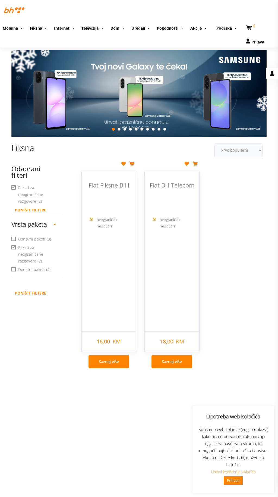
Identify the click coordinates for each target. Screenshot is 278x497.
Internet (64, 27)
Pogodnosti (170, 27)
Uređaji (140, 27)
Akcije (198, 27)
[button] (250, 26)
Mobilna (13, 27)
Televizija (92, 27)
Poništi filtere (30, 291)
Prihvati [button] (233, 480)
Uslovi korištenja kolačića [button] (233, 471)
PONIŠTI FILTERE (30, 208)
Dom (117, 27)
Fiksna (39, 27)
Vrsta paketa (33, 222)
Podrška (226, 27)
